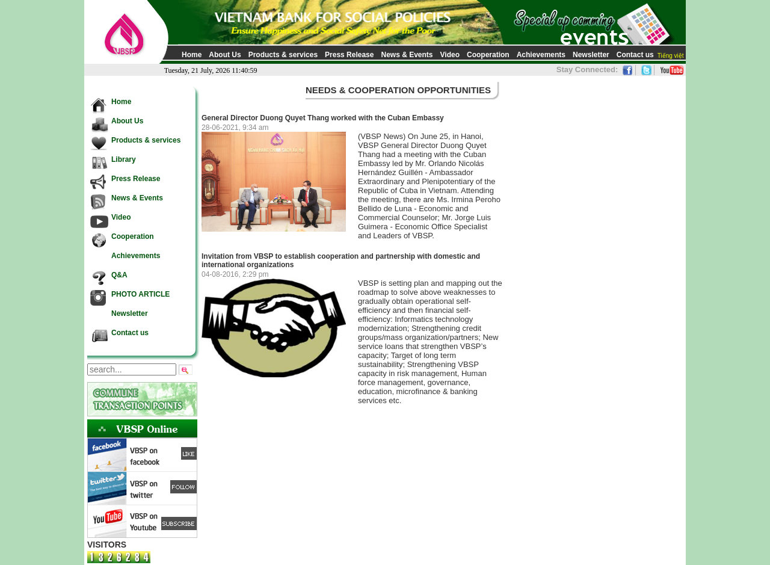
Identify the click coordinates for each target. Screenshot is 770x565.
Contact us (635, 55)
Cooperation (488, 55)
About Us (225, 55)
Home (192, 55)
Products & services (283, 55)
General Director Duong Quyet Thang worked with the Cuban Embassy (323, 118)
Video (450, 55)
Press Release (349, 55)
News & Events (407, 55)
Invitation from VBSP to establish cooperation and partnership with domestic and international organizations (341, 260)
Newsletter (591, 55)
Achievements (541, 55)
